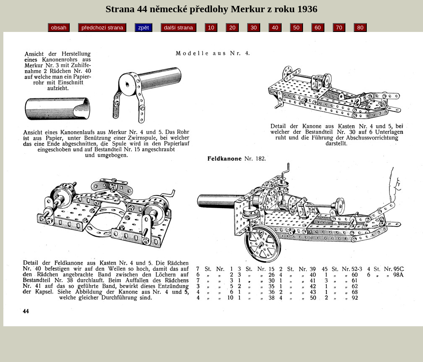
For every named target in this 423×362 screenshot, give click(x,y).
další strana (178, 27)
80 (360, 27)
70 (339, 27)
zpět (143, 27)
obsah (58, 27)
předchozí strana (102, 27)
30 (254, 27)
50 (296, 27)
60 (318, 27)
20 (232, 27)
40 (275, 27)
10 (211, 27)
